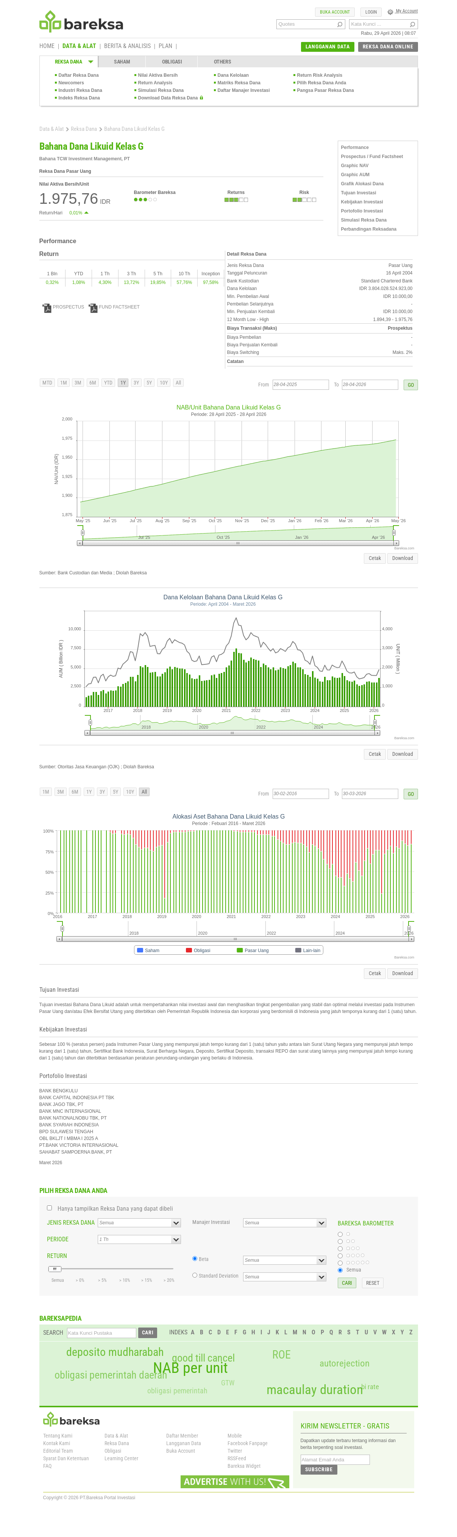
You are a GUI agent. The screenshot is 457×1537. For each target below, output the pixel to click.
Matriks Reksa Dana (239, 82)
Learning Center (121, 1458)
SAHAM (122, 62)
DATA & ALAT (79, 46)
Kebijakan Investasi (362, 202)
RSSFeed (237, 1458)
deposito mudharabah (115, 1352)
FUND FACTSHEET (114, 307)
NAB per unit (190, 1368)
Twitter (235, 1451)
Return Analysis (155, 82)
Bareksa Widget (244, 1466)
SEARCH (53, 1332)
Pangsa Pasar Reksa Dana (325, 90)
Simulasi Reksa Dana (161, 90)
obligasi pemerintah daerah (111, 1375)
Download (402, 558)
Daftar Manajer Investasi (244, 90)
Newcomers (71, 82)
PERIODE (58, 1239)
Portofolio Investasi (362, 211)
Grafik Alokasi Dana (362, 183)
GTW (227, 1383)
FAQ (47, 1466)
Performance (355, 147)
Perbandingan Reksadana (369, 229)
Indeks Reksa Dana (79, 98)
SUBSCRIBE (319, 1469)
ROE (281, 1354)
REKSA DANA (68, 62)
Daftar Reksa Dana (79, 75)
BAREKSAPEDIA (60, 1318)
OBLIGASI (172, 62)
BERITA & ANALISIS (127, 46)
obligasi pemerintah (177, 1390)
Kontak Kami (56, 1443)
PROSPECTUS (63, 307)
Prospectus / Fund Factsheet (372, 156)
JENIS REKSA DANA (71, 1222)
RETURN (57, 1255)
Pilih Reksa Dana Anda (321, 82)
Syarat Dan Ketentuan (66, 1458)
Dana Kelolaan (233, 75)
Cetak (375, 558)
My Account (402, 11)
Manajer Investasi (211, 1222)
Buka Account (180, 1451)
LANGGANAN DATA (328, 46)
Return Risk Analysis (320, 75)
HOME (47, 46)
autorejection (345, 1363)
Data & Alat (51, 129)
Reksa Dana (84, 129)
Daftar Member (182, 1436)
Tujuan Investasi (358, 192)
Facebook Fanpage (248, 1443)
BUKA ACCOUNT (335, 12)
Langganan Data (183, 1443)
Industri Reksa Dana (80, 90)
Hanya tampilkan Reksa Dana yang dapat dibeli (115, 1208)
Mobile (235, 1436)
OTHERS (222, 62)
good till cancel (203, 1358)
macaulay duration (315, 1389)
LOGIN (371, 12)
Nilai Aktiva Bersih (158, 75)
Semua (353, 1270)
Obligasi (113, 1451)
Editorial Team (58, 1451)
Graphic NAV (355, 165)
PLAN (165, 46)
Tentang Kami (57, 1436)
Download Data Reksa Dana (168, 98)
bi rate (370, 1386)
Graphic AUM (355, 174)
